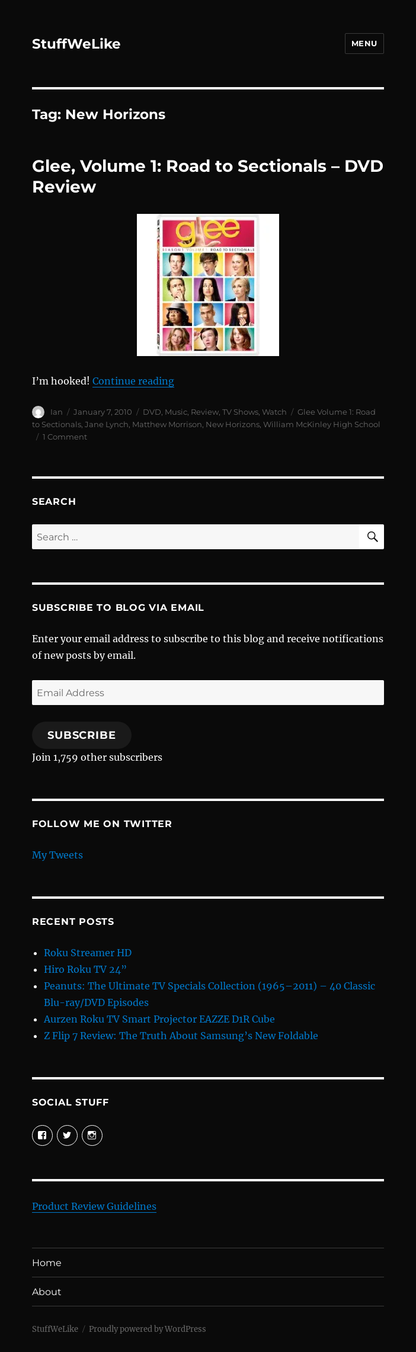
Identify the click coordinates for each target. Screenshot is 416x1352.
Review (205, 412)
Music (176, 412)
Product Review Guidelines (94, 1206)
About (47, 1291)
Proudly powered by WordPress (147, 1329)
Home (47, 1262)
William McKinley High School (321, 424)
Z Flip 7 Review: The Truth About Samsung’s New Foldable (181, 1036)
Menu (364, 43)
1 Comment (65, 436)
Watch (274, 412)
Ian (56, 412)
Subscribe (81, 735)
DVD (152, 412)
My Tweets (57, 855)
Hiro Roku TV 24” (85, 969)
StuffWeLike (76, 44)
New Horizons (233, 424)
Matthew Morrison (167, 424)
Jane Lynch (107, 424)
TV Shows (240, 412)
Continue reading (133, 381)
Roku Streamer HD (88, 953)
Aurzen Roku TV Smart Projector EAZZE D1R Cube (159, 1019)
